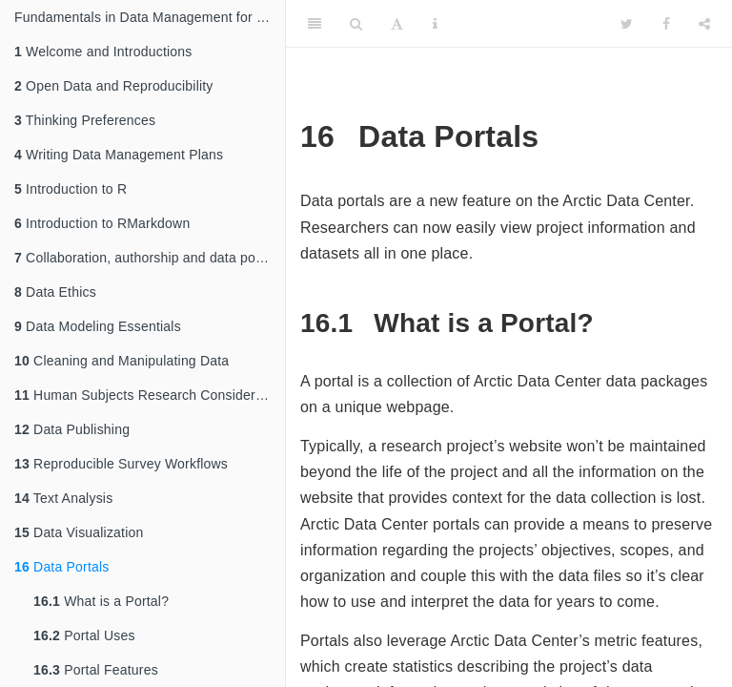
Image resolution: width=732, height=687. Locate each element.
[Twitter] (626, 24)
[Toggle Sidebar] (315, 24)
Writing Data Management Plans (118, 154)
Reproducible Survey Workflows (121, 463)
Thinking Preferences (84, 120)
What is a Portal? (101, 601)
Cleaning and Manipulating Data (121, 360)
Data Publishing (72, 429)
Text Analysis (63, 498)
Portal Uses (84, 635)
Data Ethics (55, 292)
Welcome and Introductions (103, 51)
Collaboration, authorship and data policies (149, 257)
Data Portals (62, 566)
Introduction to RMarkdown (102, 223)
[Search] (356, 24)
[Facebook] (666, 24)
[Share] (704, 24)
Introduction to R (70, 189)
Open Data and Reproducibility (114, 86)
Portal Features (95, 669)
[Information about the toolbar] (435, 24)
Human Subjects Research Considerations (149, 395)
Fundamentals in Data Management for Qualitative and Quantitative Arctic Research (149, 17)
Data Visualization (78, 532)
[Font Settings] (396, 24)
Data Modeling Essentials (97, 326)
